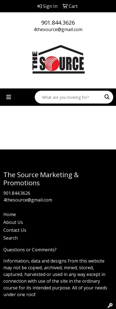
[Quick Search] (68, 97)
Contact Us (14, 230)
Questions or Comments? (30, 250)
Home (9, 214)
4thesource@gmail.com (58, 29)
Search (10, 238)
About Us (13, 222)
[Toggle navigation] (9, 97)
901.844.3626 (58, 22)
